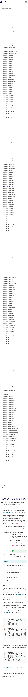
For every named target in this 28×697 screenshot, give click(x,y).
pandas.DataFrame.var (7, 238)
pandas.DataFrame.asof (8, 372)
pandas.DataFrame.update (8, 367)
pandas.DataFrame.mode (8, 216)
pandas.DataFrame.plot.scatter (9, 420)
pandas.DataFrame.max (8, 208)
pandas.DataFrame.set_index (9, 289)
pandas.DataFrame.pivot (8, 323)
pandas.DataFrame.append (8, 357)
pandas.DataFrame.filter (8, 263)
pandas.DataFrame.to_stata (8, 460)
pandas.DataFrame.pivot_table (9, 325)
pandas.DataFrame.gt (7, 137)
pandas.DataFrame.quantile (8, 224)
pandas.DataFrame (7, 20)
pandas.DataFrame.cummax (9, 188)
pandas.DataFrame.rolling (8, 166)
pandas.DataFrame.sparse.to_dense (10, 432)
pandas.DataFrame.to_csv (8, 442)
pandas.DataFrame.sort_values (9, 329)
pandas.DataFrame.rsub (8, 121)
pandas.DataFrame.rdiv (8, 125)
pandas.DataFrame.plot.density (9, 408)
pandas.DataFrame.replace (8, 319)
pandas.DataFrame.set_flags (9, 47)
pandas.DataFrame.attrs (8, 396)
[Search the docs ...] (14, 8)
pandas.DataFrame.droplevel (9, 321)
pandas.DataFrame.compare (9, 361)
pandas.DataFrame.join (8, 363)
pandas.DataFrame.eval (8, 200)
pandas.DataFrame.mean (8, 210)
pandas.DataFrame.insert (8, 69)
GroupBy (3, 483)
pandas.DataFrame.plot (8, 398)
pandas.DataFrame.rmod (8, 131)
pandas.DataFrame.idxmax (8, 269)
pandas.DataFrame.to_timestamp (10, 388)
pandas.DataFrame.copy (8, 55)
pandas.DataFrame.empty (8, 45)
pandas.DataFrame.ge (7, 142)
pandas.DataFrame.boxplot (8, 422)
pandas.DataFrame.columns (9, 24)
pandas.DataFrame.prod (8, 220)
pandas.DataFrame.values (8, 33)
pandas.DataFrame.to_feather (9, 456)
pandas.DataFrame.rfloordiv (8, 129)
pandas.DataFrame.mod (8, 113)
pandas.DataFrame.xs (7, 89)
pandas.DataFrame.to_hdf (8, 444)
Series (3, 16)
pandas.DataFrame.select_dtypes (10, 31)
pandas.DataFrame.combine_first (10, 150)
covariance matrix (7, 512)
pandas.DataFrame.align (8, 248)
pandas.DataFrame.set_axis (9, 287)
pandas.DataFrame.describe (9, 196)
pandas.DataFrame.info (8, 29)
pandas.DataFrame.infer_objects (9, 53)
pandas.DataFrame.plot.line (8, 416)
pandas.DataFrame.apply (8, 152)
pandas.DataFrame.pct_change (9, 218)
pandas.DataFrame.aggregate (9, 160)
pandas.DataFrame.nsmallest (9, 335)
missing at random (20, 594)
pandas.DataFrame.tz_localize (9, 392)
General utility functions (6, 491)
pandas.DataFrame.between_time (10, 253)
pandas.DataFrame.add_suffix (9, 246)
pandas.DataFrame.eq (7, 146)
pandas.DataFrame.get (7, 91)
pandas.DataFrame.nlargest (8, 333)
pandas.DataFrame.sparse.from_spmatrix (11, 428)
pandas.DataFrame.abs (8, 172)
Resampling (4, 485)
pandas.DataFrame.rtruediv (8, 127)
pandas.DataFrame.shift (8, 374)
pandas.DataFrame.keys (8, 77)
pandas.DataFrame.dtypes (8, 27)
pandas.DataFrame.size (8, 39)
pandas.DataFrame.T (7, 353)
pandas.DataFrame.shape (8, 41)
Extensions (4, 493)
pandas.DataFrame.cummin (8, 190)
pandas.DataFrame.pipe (8, 156)
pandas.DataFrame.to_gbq (8, 462)
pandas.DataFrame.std (7, 236)
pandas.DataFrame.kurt (8, 202)
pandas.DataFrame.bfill (8, 299)
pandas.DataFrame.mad (8, 206)
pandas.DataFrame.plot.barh (9, 404)
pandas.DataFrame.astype (8, 49)
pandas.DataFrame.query (8, 99)
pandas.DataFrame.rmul (8, 123)
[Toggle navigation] (26, 2)
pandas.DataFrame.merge (8, 365)
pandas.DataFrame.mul (8, 105)
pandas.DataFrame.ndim (8, 37)
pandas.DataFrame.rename (8, 279)
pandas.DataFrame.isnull (8, 311)
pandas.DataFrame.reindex (8, 275)
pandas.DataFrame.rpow (8, 133)
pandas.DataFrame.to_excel (9, 450)
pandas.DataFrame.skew (8, 232)
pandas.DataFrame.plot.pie (8, 418)
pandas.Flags (6, 394)
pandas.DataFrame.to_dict (8, 448)
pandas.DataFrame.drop (8, 254)
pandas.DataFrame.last (8, 273)
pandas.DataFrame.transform (9, 162)
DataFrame (4, 18)
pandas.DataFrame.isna (8, 309)
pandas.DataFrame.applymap (9, 154)
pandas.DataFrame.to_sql (8, 446)
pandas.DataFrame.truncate (8, 295)
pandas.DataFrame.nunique (8, 240)
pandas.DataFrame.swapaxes (9, 343)
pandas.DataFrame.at (7, 61)
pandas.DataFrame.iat (7, 63)
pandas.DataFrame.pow (8, 115)
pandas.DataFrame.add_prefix (9, 244)
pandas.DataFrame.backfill (8, 297)
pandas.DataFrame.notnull (8, 315)
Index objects (4, 477)
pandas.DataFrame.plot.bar (8, 402)
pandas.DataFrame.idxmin (8, 271)
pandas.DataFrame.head (8, 59)
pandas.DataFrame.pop (8, 85)
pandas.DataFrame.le (7, 140)
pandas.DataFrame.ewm (8, 170)
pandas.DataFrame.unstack (8, 341)
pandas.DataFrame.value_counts (10, 242)
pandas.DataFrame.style (8, 472)
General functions (5, 14)
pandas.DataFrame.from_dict (9, 434)
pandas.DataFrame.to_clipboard (9, 468)
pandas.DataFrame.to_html (8, 454)
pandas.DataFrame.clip (8, 178)
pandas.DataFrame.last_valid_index (10, 382)
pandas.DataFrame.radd (8, 119)
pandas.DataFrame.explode (8, 347)
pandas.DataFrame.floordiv (8, 111)
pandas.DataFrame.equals (8, 261)
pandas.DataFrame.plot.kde (8, 414)
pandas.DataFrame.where (8, 95)
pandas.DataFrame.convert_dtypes (10, 51)
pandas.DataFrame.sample (8, 285)
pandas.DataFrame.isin (8, 93)
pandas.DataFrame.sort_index (9, 331)
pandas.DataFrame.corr (8, 180)
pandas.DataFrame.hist (8, 424)
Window (3, 481)
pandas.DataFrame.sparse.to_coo (10, 430)
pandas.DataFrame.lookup (8, 83)
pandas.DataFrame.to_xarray (9, 351)
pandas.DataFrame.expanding (9, 168)
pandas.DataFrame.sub (8, 103)
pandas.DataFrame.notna (8, 313)
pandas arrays (4, 474)
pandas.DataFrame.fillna (8, 305)
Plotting (3, 489)
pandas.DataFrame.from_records (10, 436)
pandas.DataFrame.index (8, 22)
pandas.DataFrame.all (7, 174)
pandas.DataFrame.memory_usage (10, 43)
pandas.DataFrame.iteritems (9, 75)
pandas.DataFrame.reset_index (9, 283)
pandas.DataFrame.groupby (8, 164)
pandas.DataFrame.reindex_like (9, 277)
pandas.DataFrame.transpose (9, 355)
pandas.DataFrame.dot (7, 117)
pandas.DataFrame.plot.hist (8, 412)
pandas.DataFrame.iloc (8, 67)
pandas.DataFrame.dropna (8, 301)
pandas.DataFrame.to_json (8, 452)
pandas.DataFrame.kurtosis (8, 204)
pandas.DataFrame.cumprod (9, 192)
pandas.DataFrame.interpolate (9, 307)
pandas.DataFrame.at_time (8, 250)
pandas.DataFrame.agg (8, 158)
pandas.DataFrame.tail (7, 87)
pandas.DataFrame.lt (7, 135)
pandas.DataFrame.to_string (9, 466)
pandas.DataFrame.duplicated (9, 259)
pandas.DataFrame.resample (9, 384)
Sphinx (9, 676)
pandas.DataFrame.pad (8, 317)
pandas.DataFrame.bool (8, 57)
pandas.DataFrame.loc (7, 65)
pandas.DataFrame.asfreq (8, 370)
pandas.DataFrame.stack (8, 339)
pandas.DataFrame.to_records (9, 464)
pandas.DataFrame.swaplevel (9, 337)
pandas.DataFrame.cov (8, 186)
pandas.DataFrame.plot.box (8, 406)
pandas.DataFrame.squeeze (9, 349)
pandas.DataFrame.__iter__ (8, 71)
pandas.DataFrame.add (8, 101)
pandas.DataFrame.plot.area (9, 400)
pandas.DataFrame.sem (8, 230)
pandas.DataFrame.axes (8, 35)
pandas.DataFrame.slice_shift (9, 376)
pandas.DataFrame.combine (9, 148)
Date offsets (4, 478)
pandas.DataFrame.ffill (7, 303)
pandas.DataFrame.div (7, 107)
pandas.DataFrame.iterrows (8, 79)
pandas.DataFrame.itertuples (9, 81)
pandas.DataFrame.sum (8, 234)
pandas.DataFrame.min (8, 214)
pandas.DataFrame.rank (8, 226)
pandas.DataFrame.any (8, 176)
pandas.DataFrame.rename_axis (9, 281)
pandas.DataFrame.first (8, 265)
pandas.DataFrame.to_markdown (10, 470)
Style (3, 487)
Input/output (4, 12)
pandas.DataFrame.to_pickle (9, 440)
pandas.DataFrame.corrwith (8, 182)
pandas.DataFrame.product (8, 222)
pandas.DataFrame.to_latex (8, 458)
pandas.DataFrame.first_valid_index (10, 380)
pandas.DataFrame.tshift (8, 378)
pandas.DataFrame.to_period (9, 386)
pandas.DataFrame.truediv (8, 109)
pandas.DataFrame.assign (8, 359)
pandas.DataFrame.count (8, 184)
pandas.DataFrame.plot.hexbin (9, 410)
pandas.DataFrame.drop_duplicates (10, 257)
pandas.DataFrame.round (8, 228)
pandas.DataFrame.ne (7, 144)
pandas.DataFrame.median (8, 212)
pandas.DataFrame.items (8, 73)
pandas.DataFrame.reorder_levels (10, 327)
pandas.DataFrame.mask (8, 97)
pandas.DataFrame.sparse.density (10, 426)
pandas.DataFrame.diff (7, 198)
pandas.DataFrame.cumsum (9, 194)
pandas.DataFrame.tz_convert (9, 390)
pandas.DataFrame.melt (8, 345)
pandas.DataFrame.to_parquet (9, 438)
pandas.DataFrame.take (8, 293)
